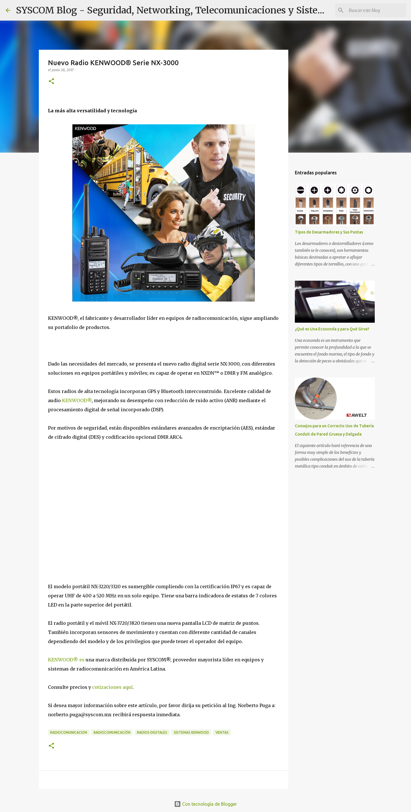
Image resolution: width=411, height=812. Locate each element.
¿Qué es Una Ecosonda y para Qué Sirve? (332, 329)
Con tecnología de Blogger (205, 804)
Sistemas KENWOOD (191, 732)
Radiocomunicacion (68, 732)
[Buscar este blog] (376, 10)
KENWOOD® (77, 400)
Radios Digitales (152, 732)
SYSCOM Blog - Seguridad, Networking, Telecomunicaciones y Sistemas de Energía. (201, 10)
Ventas (222, 732)
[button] (51, 81)
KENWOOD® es (66, 660)
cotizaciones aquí (112, 687)
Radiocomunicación (112, 732)
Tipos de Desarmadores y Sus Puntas (329, 232)
